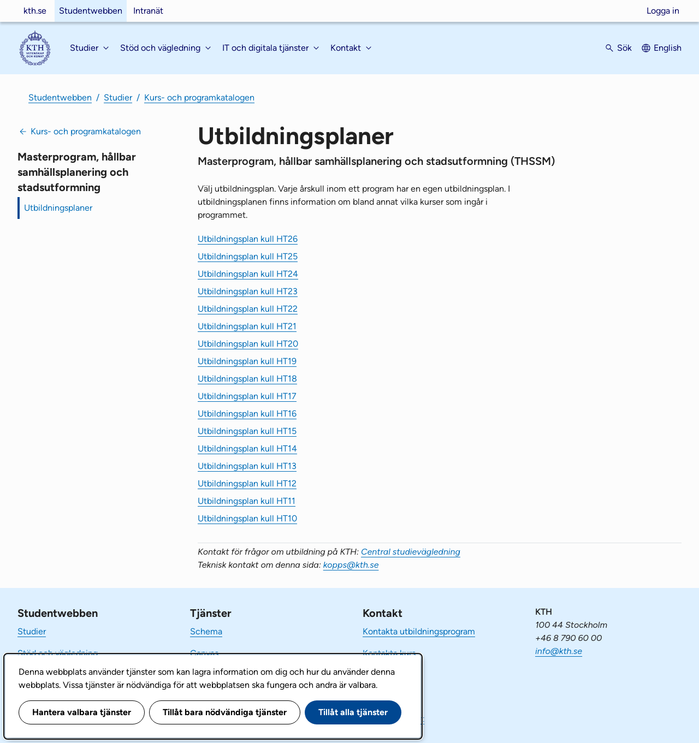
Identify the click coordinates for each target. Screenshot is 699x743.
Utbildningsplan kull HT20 (248, 343)
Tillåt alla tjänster (353, 712)
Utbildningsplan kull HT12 (247, 483)
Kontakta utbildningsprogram (419, 631)
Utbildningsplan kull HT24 (248, 274)
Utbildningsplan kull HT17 (247, 396)
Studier (118, 97)
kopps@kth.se (351, 565)
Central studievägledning (410, 551)
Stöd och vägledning (57, 653)
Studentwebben (90, 10)
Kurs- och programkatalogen (199, 97)
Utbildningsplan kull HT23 (248, 291)
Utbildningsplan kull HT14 (247, 448)
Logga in (663, 10)
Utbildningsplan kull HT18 (247, 378)
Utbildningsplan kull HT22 (248, 309)
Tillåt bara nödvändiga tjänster (225, 712)
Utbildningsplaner (58, 208)
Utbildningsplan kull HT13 (247, 466)
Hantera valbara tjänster (81, 712)
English (668, 48)
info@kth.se (558, 651)
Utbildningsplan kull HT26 (248, 239)
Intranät (148, 10)
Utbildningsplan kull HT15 (247, 431)
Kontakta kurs (389, 653)
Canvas (204, 653)
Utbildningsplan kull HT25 (248, 256)
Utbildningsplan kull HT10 (247, 518)
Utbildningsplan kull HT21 (247, 326)
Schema (206, 631)
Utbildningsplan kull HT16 (247, 413)
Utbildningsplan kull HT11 (246, 501)
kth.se (34, 10)
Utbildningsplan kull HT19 (247, 361)
